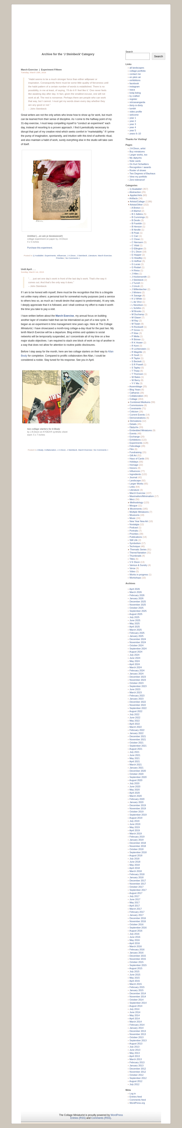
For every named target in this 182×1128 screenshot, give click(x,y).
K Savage (137, 295)
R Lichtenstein (139, 349)
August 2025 (135, 614)
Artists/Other (136, 204)
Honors (133, 468)
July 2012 (134, 1084)
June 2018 (134, 861)
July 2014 (134, 1009)
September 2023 (137, 686)
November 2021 (137, 739)
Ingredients (135, 474)
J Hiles (135, 273)
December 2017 (137, 880)
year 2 (132, 121)
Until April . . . (28, 269)
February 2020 (137, 799)
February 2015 (137, 987)
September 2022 (137, 708)
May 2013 (134, 1053)
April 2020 (134, 793)
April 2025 (134, 626)
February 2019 (137, 836)
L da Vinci (137, 302)
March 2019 (135, 833)
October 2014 (136, 999)
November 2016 (137, 921)
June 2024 (134, 658)
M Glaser (136, 317)
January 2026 (136, 598)
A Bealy (40, 450)
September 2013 (137, 1040)
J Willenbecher (139, 289)
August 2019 (135, 818)
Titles (132, 559)
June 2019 (134, 824)
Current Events (137, 414)
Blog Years (135, 389)
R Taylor (136, 358)
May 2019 (134, 827)
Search (129, 51)
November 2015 (137, 959)
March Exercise (105, 255)
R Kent (135, 345)
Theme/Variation (137, 552)
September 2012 (137, 1078)
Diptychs (133, 427)
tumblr (132, 108)
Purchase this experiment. (40, 247)
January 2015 (136, 990)
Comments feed (137, 1100)
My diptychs (135, 158)
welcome (133, 114)
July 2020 (134, 783)
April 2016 (134, 943)
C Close (136, 239)
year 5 (132, 130)
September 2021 (137, 745)
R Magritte (137, 352)
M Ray (135, 320)
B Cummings (138, 217)
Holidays (133, 461)
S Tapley (136, 367)
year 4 (132, 127)
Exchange (134, 436)
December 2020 (137, 771)
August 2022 (135, 711)
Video (132, 571)
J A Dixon (71, 255)
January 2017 (136, 915)
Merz (132, 499)
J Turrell (136, 283)
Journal (133, 477)
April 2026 (134, 589)
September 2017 (137, 890)
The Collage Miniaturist (91, 22)
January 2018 (136, 877)
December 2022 (137, 702)
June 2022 (134, 717)
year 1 (132, 118)
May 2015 (134, 977)
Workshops (135, 577)
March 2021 (135, 764)
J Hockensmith (139, 276)
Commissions (136, 405)
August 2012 (135, 1081)
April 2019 (134, 830)
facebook (134, 83)
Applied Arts (136, 195)
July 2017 (134, 896)
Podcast (133, 527)
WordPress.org (137, 1103)
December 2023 (137, 677)
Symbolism (135, 543)
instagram (134, 86)
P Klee (135, 333)
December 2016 (137, 918)
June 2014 (134, 1012)
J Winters (136, 292)
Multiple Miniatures (139, 512)
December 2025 (137, 601)
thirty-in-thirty (136, 105)
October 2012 (136, 1075)
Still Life (133, 540)
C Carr (135, 236)
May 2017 (134, 902)
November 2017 (137, 883)
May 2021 (134, 758)
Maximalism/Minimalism (141, 496)
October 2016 (136, 924)
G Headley (137, 258)
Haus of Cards (136, 458)
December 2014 (137, 993)
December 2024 (137, 639)
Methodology (136, 502)
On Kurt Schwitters (139, 164)
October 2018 (136, 849)
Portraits (133, 530)
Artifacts (133, 198)
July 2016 (134, 934)
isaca (132, 89)
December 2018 (137, 843)
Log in (132, 1093)
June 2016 (134, 937)
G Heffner (137, 261)
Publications (135, 537)
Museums (134, 515)
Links (132, 487)
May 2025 (134, 623)
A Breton (136, 207)
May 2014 (134, 1015)
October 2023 (136, 683)
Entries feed (135, 1096)
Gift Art (133, 455)
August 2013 (135, 1043)
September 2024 (137, 648)
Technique (134, 546)
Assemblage (135, 386)
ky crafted (134, 96)
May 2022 (134, 720)
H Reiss (136, 270)
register (133, 99)
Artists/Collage (137, 201)
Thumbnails (135, 555)
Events (133, 433)
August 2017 (135, 893)
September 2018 (137, 852)
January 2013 (136, 1065)
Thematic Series (138, 549)
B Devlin (136, 220)
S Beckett (136, 361)
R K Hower (137, 342)
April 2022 (134, 724)
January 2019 (136, 840)
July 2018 (134, 858)
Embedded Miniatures (140, 430)
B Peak (135, 233)
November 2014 (137, 996)
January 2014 (136, 1028)
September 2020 (137, 777)
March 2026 (135, 592)
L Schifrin (136, 308)
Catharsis (134, 392)
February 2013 (137, 1062)
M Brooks (136, 311)
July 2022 (134, 714)
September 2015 (137, 965)
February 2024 (137, 670)
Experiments (50, 255)
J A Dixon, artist (137, 148)
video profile (135, 111)
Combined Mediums (140, 402)
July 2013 (134, 1046)
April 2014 (134, 1018)
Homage (133, 465)
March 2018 (135, 871)
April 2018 (134, 868)
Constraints (135, 408)
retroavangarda (137, 102)
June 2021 (134, 755)
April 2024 (134, 664)
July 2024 (134, 655)
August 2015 (135, 968)
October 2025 (136, 608)
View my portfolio (138, 176)
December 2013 (137, 1031)
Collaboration (50, 450)
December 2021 (137, 736)
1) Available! (38, 255)
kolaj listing (135, 93)
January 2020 (136, 802)
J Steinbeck (82, 255)
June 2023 (134, 689)
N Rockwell (137, 327)
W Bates (136, 377)
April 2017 (134, 905)
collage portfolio (137, 71)
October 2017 (136, 887)
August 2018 (135, 855)
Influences (61, 255)
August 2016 (135, 930)
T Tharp (136, 371)
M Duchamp (138, 314)
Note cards (135, 161)
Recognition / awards (140, 167)
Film (131, 449)
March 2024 (135, 667)
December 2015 (137, 956)
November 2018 (137, 846)
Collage (133, 399)
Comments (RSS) (101, 1118)
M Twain (136, 323)
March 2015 (135, 984)
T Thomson (137, 374)
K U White (137, 298)
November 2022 (137, 705)
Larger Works (136, 483)
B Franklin (137, 223)
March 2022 (135, 727)
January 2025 (136, 636)
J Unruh (136, 286)
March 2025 (135, 629)
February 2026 (137, 595)
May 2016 (134, 940)
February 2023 (137, 695)
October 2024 (136, 645)
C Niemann (137, 242)
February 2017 (137, 912)
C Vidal (135, 245)
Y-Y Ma (135, 383)
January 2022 (136, 733)
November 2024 (137, 642)
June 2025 (134, 620)
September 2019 (137, 814)
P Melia (135, 336)
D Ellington (137, 248)
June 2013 (134, 1050)
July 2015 (134, 971)
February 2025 (137, 633)
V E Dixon (134, 562)
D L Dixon (137, 251)
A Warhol (136, 211)
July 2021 (134, 752)
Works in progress (138, 574)
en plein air (135, 77)
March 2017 (135, 908)
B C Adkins (137, 214)
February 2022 (137, 730)
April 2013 (134, 1056)
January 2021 (136, 767)
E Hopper (136, 255)
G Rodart (136, 267)
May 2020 (134, 789)
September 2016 (137, 927)
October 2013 (136, 1037)
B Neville (136, 229)
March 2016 (135, 946)
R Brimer (136, 339)
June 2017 (134, 899)
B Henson (137, 226)
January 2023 (136, 698)
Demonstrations (137, 418)
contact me (135, 74)
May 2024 (134, 661)
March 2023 (135, 692)
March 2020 (135, 796)
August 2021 (135, 749)
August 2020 (135, 780)
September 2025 (137, 611)
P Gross (136, 330)
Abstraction (135, 192)
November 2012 (137, 1072)
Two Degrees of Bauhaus (142, 173)
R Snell (135, 355)
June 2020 (134, 786)
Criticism (133, 411)
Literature (92, 255)
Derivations (135, 421)
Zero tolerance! (137, 179)
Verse (132, 568)
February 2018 (137, 874)
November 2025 (137, 604)
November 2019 (137, 808)
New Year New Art (138, 521)
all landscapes (136, 67)
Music (132, 518)
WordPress (116, 1115)
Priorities (60, 258)
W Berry (136, 380)
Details (133, 424)
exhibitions (134, 80)
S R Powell (137, 364)
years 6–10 (135, 133)
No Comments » (72, 258)
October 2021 (136, 742)
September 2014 (137, 1003)
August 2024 (135, 651)
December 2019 (137, 805)
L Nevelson (137, 305)
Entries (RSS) (78, 1118)
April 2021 (134, 761)
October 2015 (136, 962)
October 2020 (136, 774)
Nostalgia (134, 524)
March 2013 (135, 1059)
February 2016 (137, 949)
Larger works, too (138, 154)
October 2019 (136, 811)
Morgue (133, 505)
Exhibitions (135, 439)
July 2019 (134, 821)
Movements (136, 508)
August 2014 (135, 1006)
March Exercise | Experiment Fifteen (41, 69)
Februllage (134, 446)
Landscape (135, 480)
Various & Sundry (138, 565)
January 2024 (136, 673)
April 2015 (134, 981)
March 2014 (135, 1021)
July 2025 (134, 617)
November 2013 (137, 1034)
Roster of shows (137, 170)
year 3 (132, 124)
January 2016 (136, 952)
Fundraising (135, 452)
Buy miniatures (137, 151)
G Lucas (136, 264)
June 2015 (134, 974)
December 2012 (137, 1068)
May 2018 (134, 865)
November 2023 (137, 680)
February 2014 (137, 1024)
